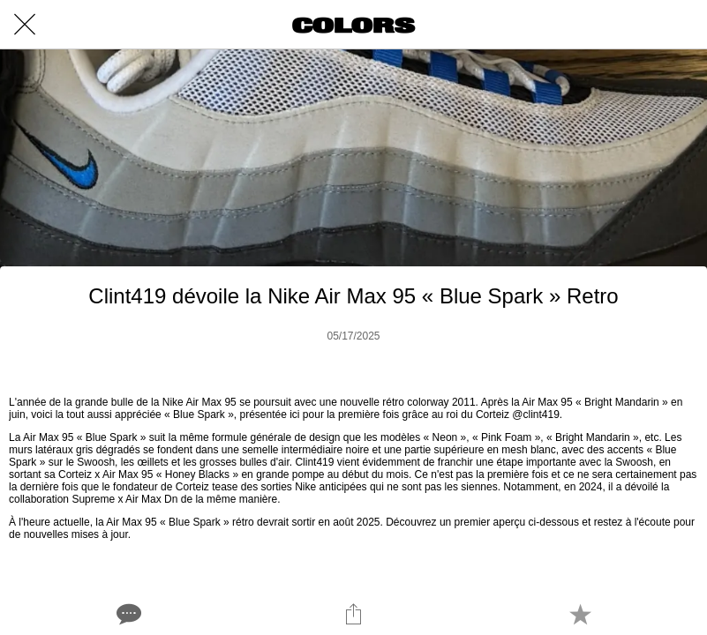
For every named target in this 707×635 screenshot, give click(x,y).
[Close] (24, 24)
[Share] (353, 614)
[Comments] (127, 614)
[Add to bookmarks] (580, 614)
